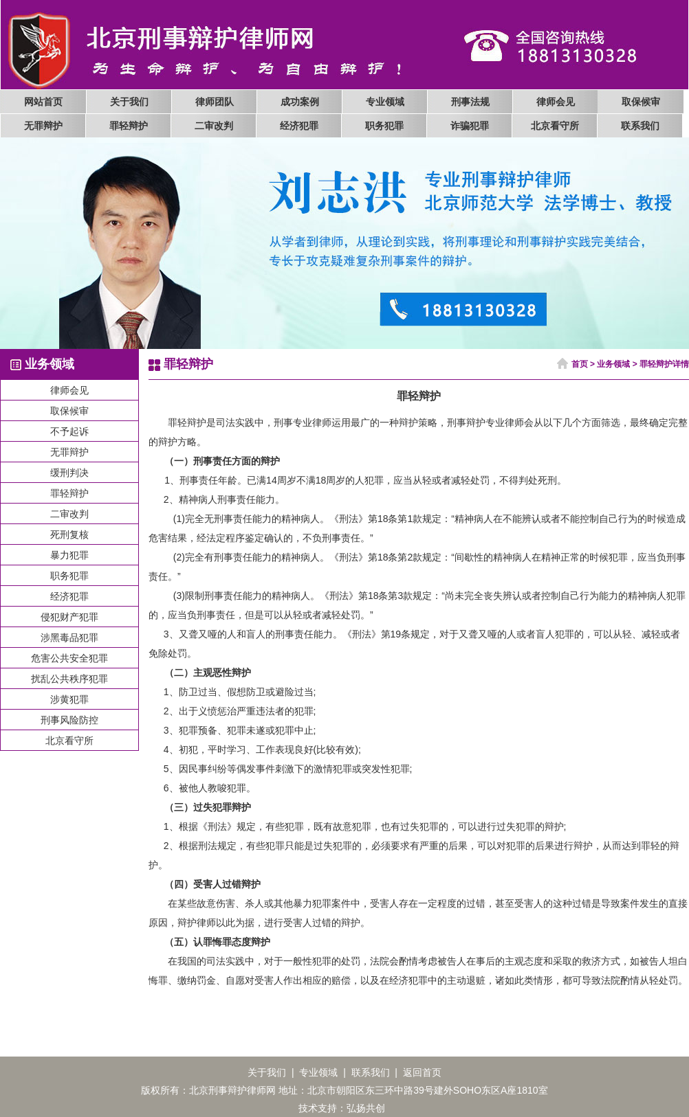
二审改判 (214, 125)
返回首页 (422, 1072)
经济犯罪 (299, 125)
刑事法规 (470, 101)
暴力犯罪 (69, 555)
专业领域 (385, 101)
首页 (579, 364)
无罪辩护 (43, 125)
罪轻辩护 (128, 125)
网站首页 (43, 101)
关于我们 (129, 101)
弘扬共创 (366, 1108)
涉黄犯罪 (69, 699)
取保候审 (641, 101)
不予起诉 (69, 431)
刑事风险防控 (69, 719)
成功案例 (300, 101)
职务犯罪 (384, 125)
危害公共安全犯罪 (69, 658)
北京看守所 (555, 125)
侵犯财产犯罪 (69, 616)
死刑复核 (69, 534)
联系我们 (640, 125)
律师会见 (555, 101)
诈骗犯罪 (469, 125)
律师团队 (214, 101)
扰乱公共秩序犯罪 (69, 678)
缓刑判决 (69, 472)
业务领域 (613, 364)
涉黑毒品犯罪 (69, 637)
